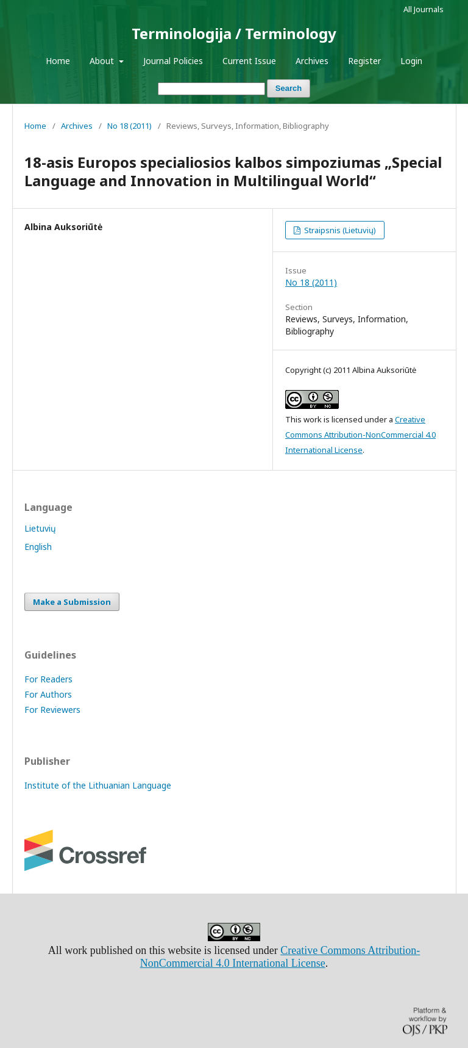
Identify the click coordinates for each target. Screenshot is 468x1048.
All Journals (423, 9)
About (103, 61)
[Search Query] (211, 88)
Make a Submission (72, 601)
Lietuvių (40, 528)
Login (411, 61)
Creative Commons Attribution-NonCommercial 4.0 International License (360, 434)
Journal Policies (173, 61)
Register (364, 61)
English (38, 546)
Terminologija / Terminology (234, 33)
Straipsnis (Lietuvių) (339, 230)
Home (58, 61)
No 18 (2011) (129, 125)
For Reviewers (52, 709)
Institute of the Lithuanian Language (97, 785)
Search (288, 88)
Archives (312, 61)
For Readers (48, 679)
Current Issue (249, 61)
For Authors (48, 694)
